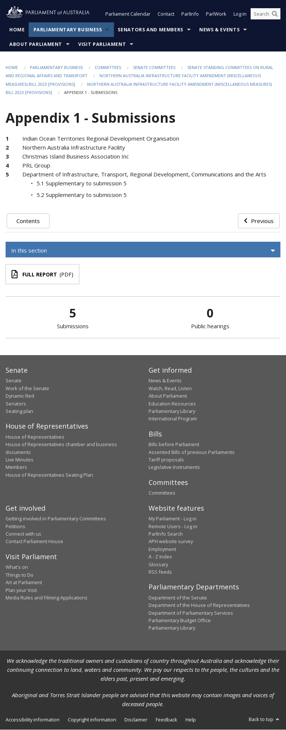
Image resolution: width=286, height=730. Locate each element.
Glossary (158, 564)
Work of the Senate (27, 388)
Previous (259, 221)
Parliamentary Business (68, 29)
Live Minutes (20, 460)
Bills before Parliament (174, 444)
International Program (173, 419)
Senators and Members (150, 29)
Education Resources (172, 403)
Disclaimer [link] (135, 719)
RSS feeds (160, 571)
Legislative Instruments (174, 467)
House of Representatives (35, 436)
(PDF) (42, 274)
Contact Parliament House (34, 541)
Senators (16, 403)
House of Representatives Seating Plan (49, 474)
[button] (143, 251)
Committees (108, 67)
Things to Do (20, 574)
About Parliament (35, 44)
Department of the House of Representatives (199, 605)
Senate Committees (154, 67)
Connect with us (23, 533)
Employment (162, 549)
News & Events (219, 29)
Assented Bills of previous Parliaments (192, 452)
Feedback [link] (166, 719)
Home (17, 29)
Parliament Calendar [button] (127, 14)
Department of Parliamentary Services (191, 613)
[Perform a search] (274, 14)
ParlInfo (190, 14)
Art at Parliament (24, 582)
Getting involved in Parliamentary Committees (56, 519)
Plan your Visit (21, 590)
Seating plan (19, 411)
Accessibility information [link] (33, 719)
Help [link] (190, 719)
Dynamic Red (20, 396)
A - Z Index (160, 557)
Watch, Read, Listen (170, 388)
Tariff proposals (166, 460)
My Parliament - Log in (173, 519)
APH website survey (171, 541)
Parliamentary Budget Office (180, 620)
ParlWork (216, 14)
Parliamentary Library (172, 411)
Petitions (15, 526)
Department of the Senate (178, 597)
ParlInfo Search (166, 533)
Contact (166, 14)
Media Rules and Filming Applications (47, 597)
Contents (28, 221)
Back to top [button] (264, 719)
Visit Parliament (102, 44)
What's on (17, 567)
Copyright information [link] (92, 719)
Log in (240, 14)
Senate (14, 380)
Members (16, 467)
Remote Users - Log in (173, 526)
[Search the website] (265, 14)
